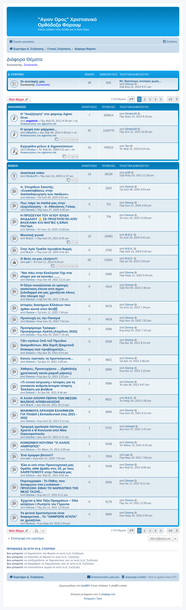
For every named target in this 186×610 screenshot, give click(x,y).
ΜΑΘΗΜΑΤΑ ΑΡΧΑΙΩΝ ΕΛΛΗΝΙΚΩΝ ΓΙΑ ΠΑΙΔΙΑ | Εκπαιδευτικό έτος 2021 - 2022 (48, 414)
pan (28, 262)
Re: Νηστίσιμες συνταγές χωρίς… (141, 81)
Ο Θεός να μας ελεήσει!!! (39, 259)
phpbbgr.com (108, 594)
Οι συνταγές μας (32, 81)
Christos (31, 149)
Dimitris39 (131, 113)
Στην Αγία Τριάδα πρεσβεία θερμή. (46, 249)
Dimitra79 (31, 176)
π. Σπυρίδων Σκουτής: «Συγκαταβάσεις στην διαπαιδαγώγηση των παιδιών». (44, 190)
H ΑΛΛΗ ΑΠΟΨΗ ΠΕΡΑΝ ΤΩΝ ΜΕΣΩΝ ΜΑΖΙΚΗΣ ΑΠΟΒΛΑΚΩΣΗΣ (48, 400)
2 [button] (144, 99)
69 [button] (170, 99)
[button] (131, 99)
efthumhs (31, 132)
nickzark (130, 426)
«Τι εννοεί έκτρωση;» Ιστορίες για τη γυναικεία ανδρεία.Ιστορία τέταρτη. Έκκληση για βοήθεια (47, 385)
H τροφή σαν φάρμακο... (38, 129)
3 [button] (150, 99)
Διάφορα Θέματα (24, 59)
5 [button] (161, 99)
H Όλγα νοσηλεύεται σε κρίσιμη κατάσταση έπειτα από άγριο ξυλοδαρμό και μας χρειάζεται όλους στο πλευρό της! (47, 290)
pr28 (127, 172)
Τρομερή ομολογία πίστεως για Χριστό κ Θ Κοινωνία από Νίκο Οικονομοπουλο (43, 430)
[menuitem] (21, 41)
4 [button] (155, 99)
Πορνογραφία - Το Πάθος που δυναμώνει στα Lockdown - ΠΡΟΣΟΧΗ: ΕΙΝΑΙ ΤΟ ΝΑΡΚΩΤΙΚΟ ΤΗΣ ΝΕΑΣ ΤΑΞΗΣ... (49, 486)
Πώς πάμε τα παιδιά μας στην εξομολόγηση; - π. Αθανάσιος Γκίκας (47, 204)
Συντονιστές (31, 64)
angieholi (31, 120)
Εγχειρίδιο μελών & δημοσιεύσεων (46, 146)
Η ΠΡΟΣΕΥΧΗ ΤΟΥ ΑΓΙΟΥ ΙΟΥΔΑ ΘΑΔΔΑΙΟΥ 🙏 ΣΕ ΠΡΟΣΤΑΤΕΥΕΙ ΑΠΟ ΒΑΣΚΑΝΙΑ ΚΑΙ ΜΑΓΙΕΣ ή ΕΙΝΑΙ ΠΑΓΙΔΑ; (48, 221)
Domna (129, 84)
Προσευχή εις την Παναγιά (40, 318)
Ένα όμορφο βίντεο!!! (36, 455)
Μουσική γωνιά (31, 235)
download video (32, 173)
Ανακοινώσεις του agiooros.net (38, 123)
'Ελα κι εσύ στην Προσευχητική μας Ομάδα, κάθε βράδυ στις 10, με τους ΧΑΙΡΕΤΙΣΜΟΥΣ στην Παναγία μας (47, 468)
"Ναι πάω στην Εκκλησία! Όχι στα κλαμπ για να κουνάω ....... (46, 274)
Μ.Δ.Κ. (30, 238)
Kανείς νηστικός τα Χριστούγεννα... (46, 358)
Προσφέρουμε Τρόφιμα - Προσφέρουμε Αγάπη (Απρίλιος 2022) (48, 329)
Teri (127, 145)
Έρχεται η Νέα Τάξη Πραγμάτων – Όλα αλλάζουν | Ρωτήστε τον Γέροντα (49, 502)
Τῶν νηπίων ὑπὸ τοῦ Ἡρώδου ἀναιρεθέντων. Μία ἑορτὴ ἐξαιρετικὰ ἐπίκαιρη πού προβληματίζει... (47, 345)
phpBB (85, 585)
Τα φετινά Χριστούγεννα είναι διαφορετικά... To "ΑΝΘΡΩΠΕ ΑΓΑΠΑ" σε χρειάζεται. (48, 516)
